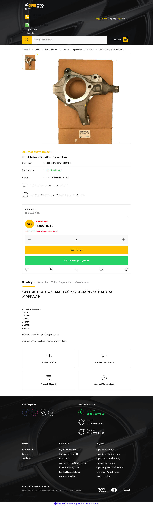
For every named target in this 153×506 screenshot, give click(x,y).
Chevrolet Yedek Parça (108, 472)
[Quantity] (76, 239)
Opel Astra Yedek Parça (108, 454)
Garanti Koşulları (67, 476)
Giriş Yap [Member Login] (112, 19)
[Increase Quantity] (125, 239)
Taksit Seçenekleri (61, 282)
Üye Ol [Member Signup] (125, 19)
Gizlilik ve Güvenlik (68, 454)
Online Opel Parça (105, 463)
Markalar (26, 458)
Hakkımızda (28, 449)
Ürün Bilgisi (28, 282)
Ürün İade (64, 458)
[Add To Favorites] (27, 269)
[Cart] (125, 40)
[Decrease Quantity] (28, 239)
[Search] (64, 40)
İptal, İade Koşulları (69, 467)
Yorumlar (43, 282)
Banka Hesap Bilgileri (70, 472)
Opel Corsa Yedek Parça (108, 458)
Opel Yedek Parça (105, 449)
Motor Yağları (103, 476)
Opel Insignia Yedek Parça (109, 467)
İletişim (25, 454)
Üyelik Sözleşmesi (68, 449)
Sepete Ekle (76, 250)
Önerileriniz (82, 282)
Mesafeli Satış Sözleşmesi (72, 463)
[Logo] (34, 6)
